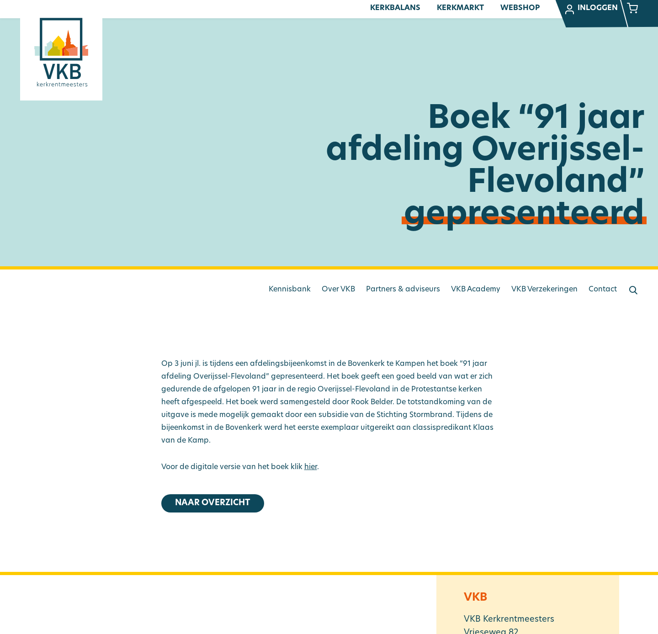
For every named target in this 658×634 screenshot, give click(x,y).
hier (310, 467)
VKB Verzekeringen (544, 289)
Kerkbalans (395, 8)
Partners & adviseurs (403, 289)
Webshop (520, 8)
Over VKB (338, 289)
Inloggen (591, 10)
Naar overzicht (212, 503)
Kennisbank (290, 289)
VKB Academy (475, 289)
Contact (603, 289)
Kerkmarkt (460, 8)
